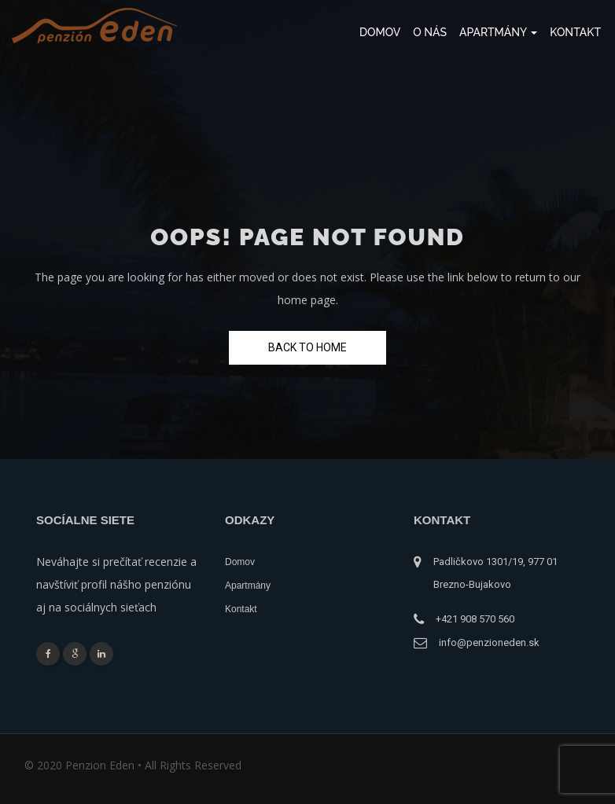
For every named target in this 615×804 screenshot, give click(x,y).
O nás (430, 32)
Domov (379, 32)
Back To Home (307, 347)
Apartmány (498, 32)
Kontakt (575, 32)
